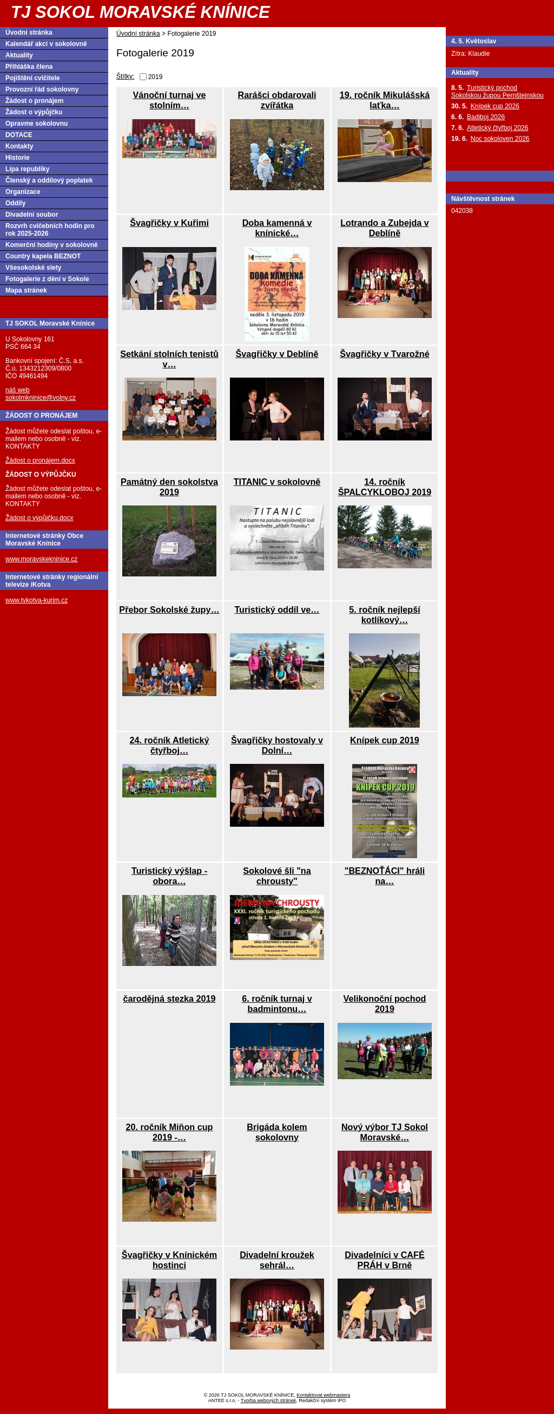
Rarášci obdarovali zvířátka (277, 100)
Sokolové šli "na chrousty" (277, 876)
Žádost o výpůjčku (33, 112)
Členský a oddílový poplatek (49, 180)
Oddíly (15, 203)
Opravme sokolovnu (36, 123)
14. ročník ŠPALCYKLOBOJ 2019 (384, 487)
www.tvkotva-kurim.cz (36, 600)
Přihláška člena (28, 66)
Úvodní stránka (138, 33)
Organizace (23, 192)
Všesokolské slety (33, 267)
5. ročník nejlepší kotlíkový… (384, 615)
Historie (17, 157)
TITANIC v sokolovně (277, 482)
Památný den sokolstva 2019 (169, 487)
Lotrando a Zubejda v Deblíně (384, 228)
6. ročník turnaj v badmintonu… (277, 1004)
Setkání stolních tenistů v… (169, 359)
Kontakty (19, 146)
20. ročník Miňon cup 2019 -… (169, 1132)
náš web (17, 390)
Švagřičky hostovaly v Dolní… (277, 745)
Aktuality (19, 55)
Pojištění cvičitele (32, 78)
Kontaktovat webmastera (323, 1395)
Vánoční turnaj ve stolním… (169, 100)
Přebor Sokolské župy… (169, 609)
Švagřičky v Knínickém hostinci (169, 1260)
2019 (155, 77)
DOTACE (18, 135)
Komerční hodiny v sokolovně (51, 245)
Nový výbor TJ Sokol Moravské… (384, 1132)
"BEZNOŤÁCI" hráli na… (385, 876)
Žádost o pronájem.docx (40, 460)
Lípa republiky (27, 169)
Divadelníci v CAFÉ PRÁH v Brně (385, 1260)
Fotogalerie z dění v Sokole (47, 279)
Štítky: (125, 76)
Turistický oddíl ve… (276, 609)
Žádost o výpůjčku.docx (39, 518)
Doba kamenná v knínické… (277, 228)
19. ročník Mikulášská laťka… (385, 100)
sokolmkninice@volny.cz (40, 397)
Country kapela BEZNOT (43, 256)
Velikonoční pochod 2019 (385, 1004)
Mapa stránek (26, 290)
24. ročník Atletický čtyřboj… (169, 745)
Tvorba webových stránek (268, 1400)
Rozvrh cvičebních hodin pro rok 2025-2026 (50, 229)
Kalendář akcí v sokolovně (46, 44)
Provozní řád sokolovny (41, 89)
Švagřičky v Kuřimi (169, 223)
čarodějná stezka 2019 (169, 998)
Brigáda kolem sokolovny (277, 1132)
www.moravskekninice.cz (41, 559)
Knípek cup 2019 (384, 740)
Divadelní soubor (31, 214)
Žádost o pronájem (34, 101)
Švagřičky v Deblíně (277, 354)
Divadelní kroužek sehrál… (277, 1260)
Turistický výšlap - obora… (169, 876)
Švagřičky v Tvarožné (385, 354)
